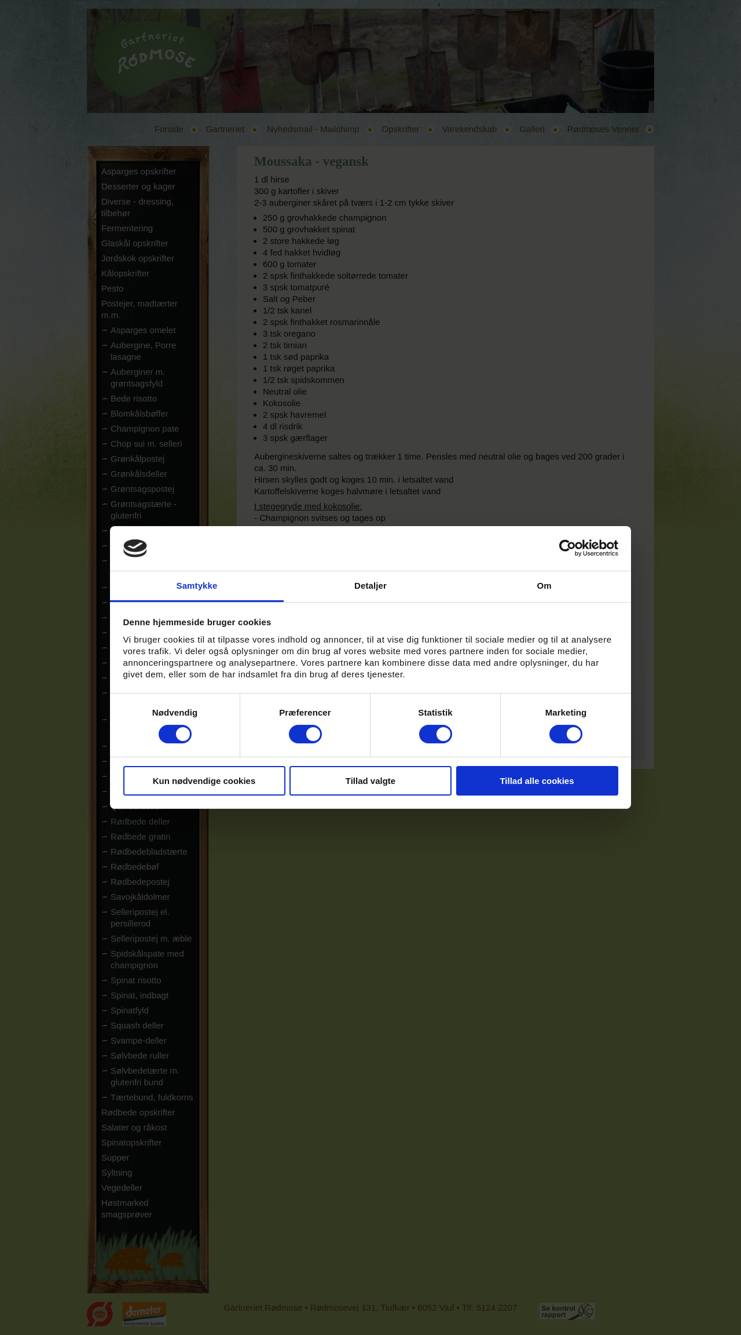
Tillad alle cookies (537, 781)
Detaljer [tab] (370, 585)
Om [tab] (544, 585)
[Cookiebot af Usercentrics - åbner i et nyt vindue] (567, 548)
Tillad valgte (370, 781)
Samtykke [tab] (197, 585)
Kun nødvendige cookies (204, 781)
